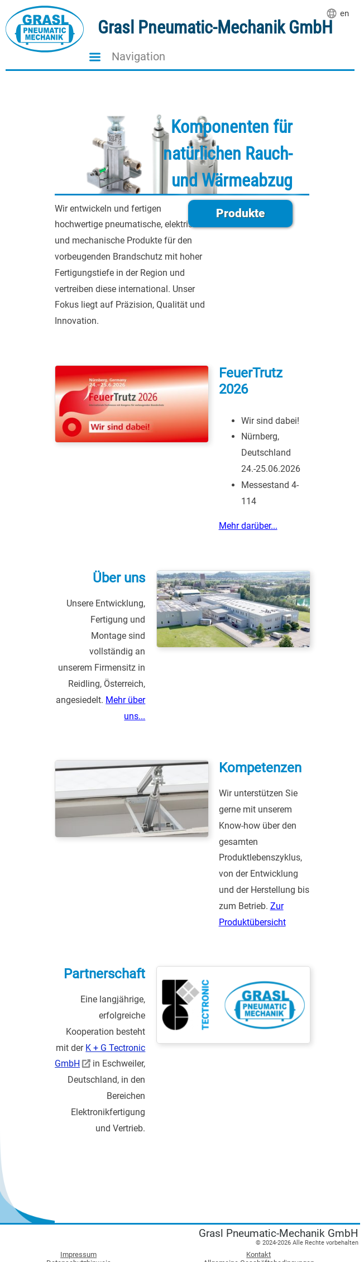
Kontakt (258, 1254)
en (344, 13)
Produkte (240, 213)
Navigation (138, 56)
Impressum (78, 1254)
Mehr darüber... (248, 525)
